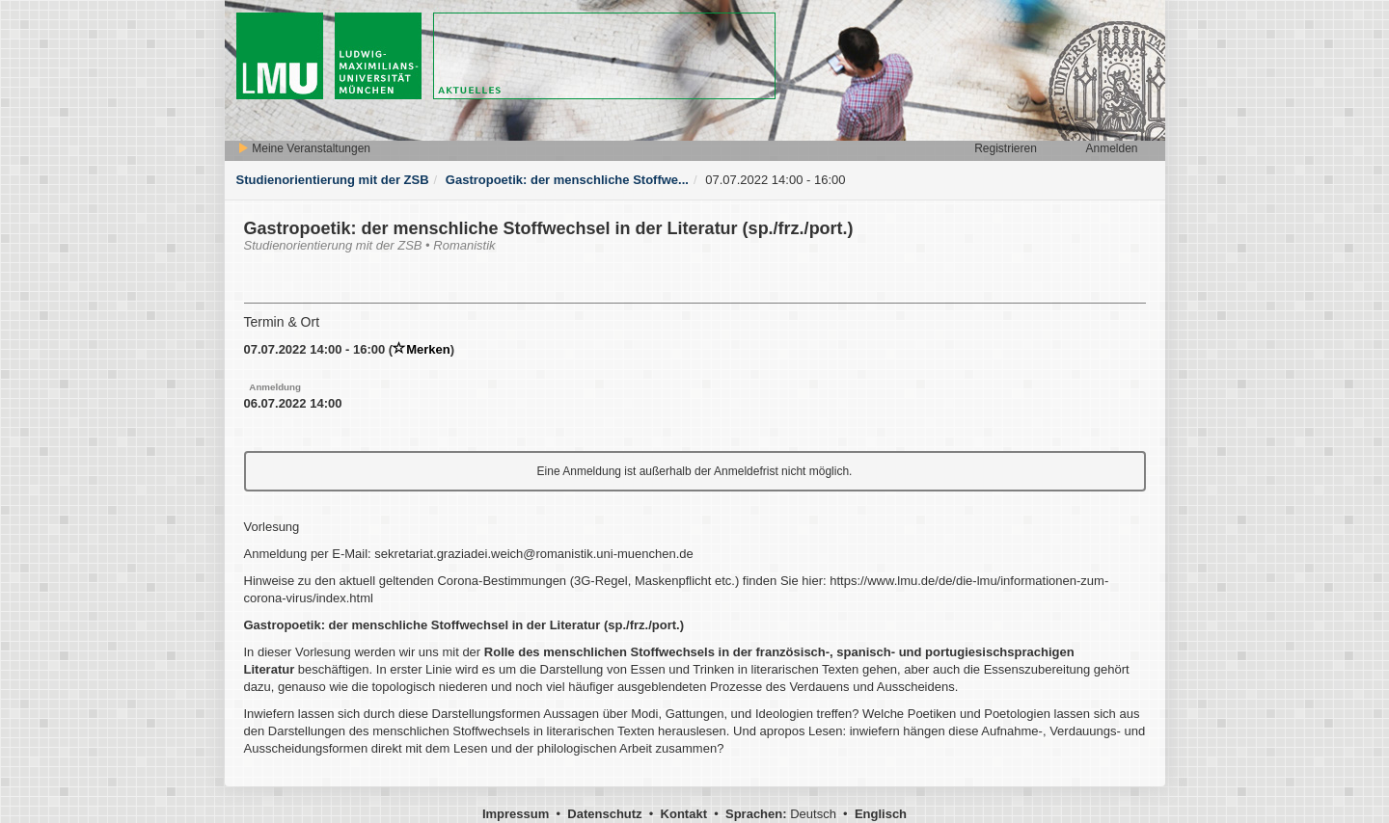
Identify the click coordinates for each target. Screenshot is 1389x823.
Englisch (881, 814)
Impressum (515, 814)
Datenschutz (604, 814)
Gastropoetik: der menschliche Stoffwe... (567, 180)
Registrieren (1005, 148)
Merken (421, 349)
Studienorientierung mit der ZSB (332, 180)
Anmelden (1111, 148)
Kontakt (684, 814)
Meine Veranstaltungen (303, 148)
